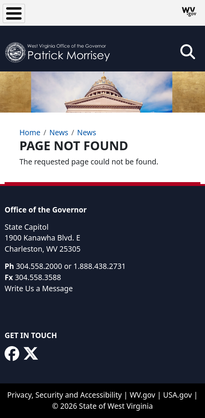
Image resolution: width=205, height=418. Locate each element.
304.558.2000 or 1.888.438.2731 (71, 266)
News (58, 132)
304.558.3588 (38, 277)
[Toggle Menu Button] (14, 13)
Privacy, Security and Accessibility (64, 395)
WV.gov (142, 395)
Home (29, 132)
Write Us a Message (39, 288)
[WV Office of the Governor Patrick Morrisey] (60, 48)
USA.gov (177, 395)
